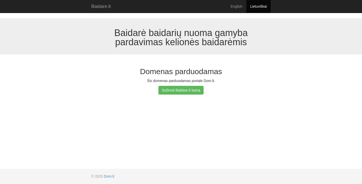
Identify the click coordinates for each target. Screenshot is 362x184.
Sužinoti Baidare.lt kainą (181, 90)
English (237, 6)
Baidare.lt (101, 6)
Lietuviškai (258, 6)
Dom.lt (109, 176)
